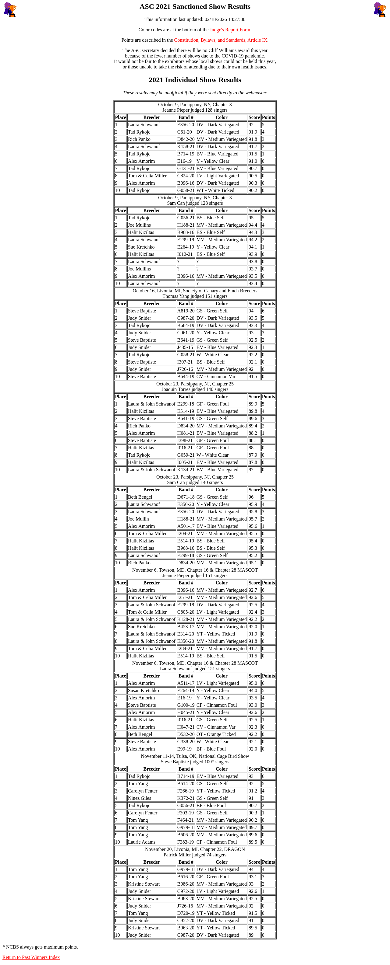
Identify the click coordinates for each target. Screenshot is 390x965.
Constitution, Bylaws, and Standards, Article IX (221, 40)
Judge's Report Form (230, 29)
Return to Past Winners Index (31, 957)
